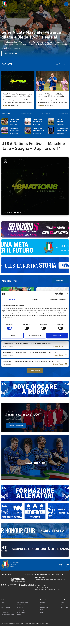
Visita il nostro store (16, 425)
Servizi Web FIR (21, 612)
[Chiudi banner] (67, 293)
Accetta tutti (57, 336)
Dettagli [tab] (35, 299)
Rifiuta (13, 336)
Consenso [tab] (12, 299)
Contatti (19, 614)
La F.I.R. (3, 602)
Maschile (42, 602)
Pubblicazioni (64, 607)
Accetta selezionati (35, 336)
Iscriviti (35, 473)
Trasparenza (4, 612)
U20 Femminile (44, 610)
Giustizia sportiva (21, 605)
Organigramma (5, 607)
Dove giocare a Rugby (22, 602)
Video (62, 605)
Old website (4, 623)
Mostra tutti (30, 574)
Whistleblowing (44, 623)
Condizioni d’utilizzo (14, 623)
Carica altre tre (35, 370)
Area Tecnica (5, 610)
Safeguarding (20, 610)
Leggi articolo (10, 53)
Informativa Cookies (34, 623)
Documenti (20, 607)
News (41, 612)
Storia (3, 605)
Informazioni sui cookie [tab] (58, 299)
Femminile (43, 605)
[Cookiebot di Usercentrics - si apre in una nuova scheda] (55, 293)
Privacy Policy (24, 623)
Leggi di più (60, 64)
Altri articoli (60, 281)
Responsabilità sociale (7, 614)
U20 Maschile (44, 607)
